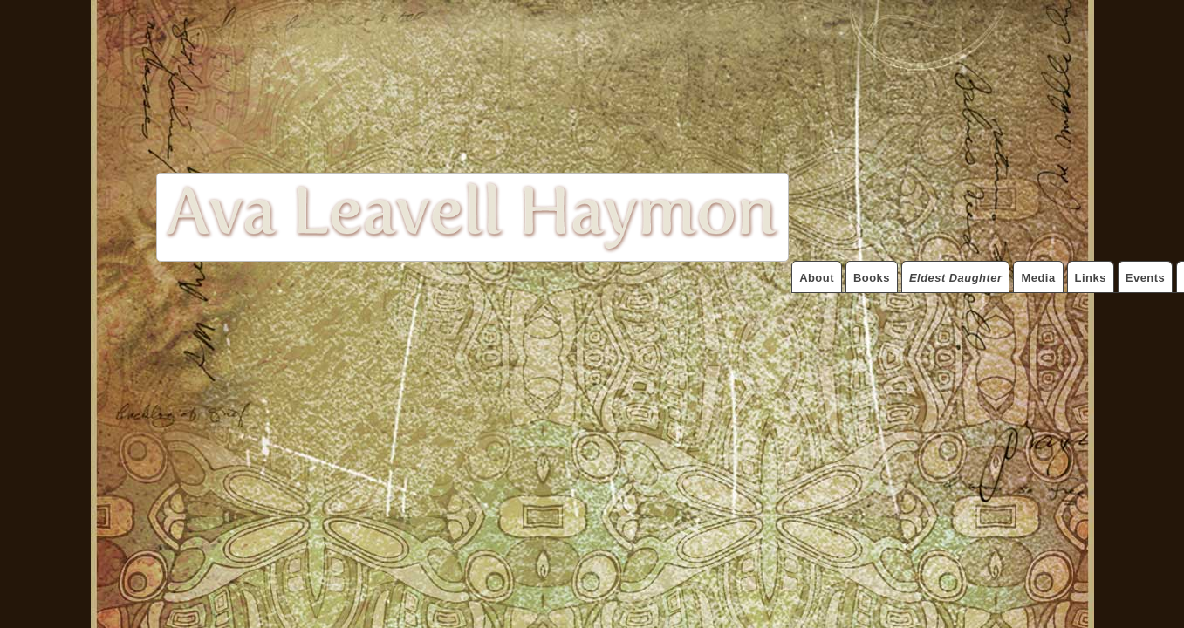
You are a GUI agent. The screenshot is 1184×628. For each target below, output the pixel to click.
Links (1090, 277)
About (816, 277)
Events (1145, 277)
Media (1038, 277)
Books (871, 277)
